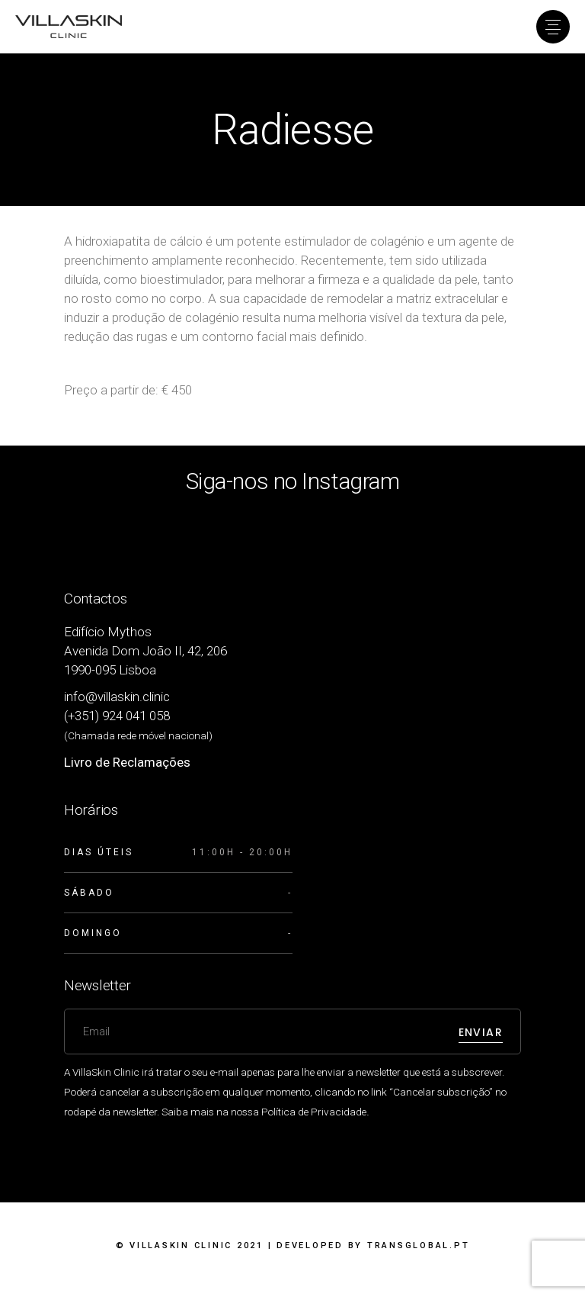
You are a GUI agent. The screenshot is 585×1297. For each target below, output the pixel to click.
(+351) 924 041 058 (117, 715)
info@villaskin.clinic (117, 696)
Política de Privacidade (313, 1112)
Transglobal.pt (418, 1245)
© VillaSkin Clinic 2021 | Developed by (293, 1245)
